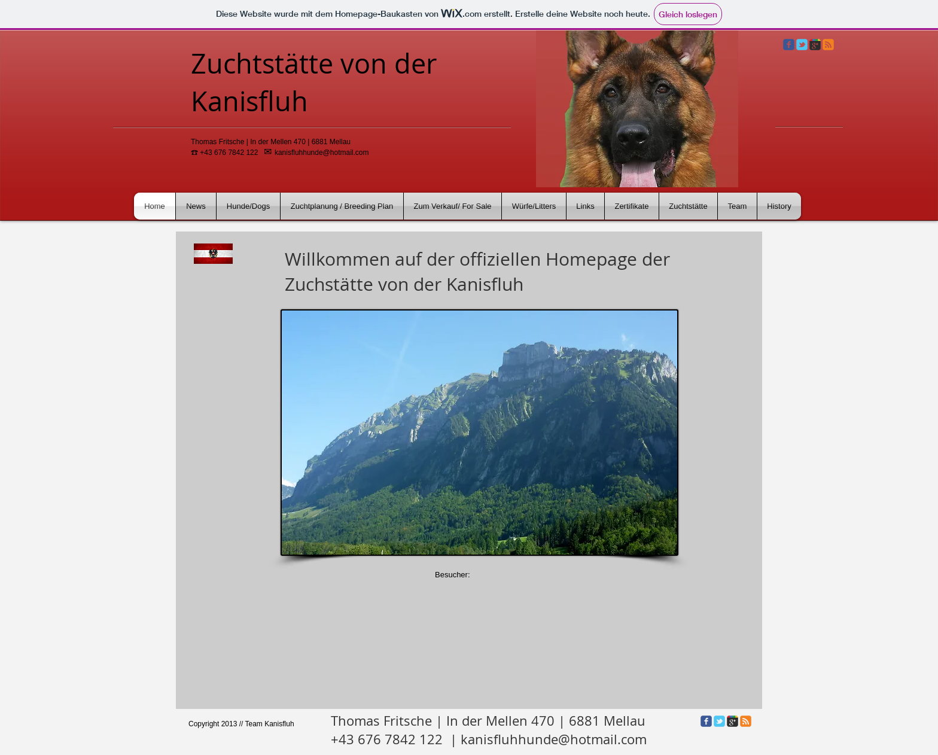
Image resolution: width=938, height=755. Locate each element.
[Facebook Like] (210, 739)
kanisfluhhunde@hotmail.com (322, 152)
